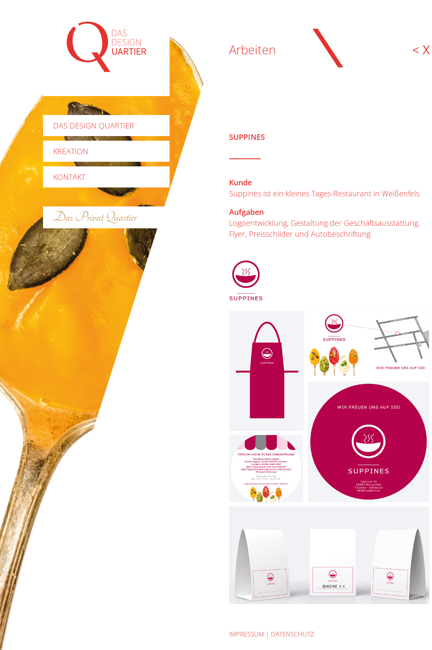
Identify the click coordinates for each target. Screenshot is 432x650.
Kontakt (69, 177)
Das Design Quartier (93, 125)
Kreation (70, 151)
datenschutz (292, 634)
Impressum (246, 634)
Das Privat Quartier (95, 217)
